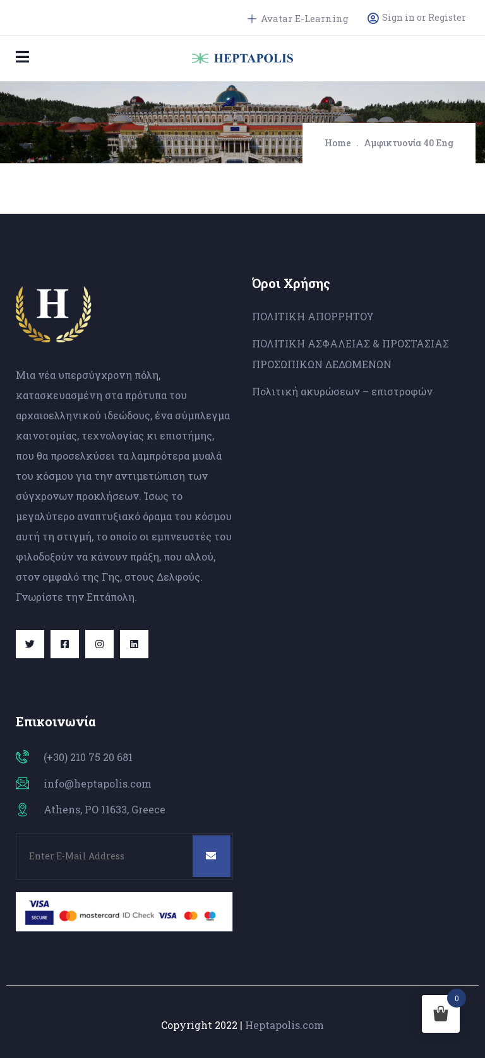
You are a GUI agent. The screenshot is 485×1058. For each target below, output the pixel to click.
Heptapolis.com (284, 1025)
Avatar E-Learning (298, 18)
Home (338, 143)
